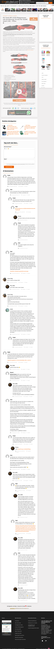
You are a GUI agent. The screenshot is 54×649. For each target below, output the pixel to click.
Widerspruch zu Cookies (32, 622)
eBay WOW (38, 5)
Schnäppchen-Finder (19, 624)
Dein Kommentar (8, 146)
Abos (42, 73)
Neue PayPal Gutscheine (19, 635)
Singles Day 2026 (18, 633)
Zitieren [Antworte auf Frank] (25, 186)
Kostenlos (44, 5)
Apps (42, 77)
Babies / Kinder (44, 79)
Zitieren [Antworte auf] (25, 282)
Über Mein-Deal (18, 622)
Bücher (43, 85)
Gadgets (8, 5)
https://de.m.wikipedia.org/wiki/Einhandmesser (19, 271)
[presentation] (5, 148)
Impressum (17, 620)
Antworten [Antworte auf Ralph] (21, 362)
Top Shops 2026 (18, 629)
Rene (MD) (12, 285)
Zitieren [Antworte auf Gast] (28, 273)
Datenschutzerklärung (32, 620)
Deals (3, 5)
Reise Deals (21, 5)
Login (50, 0)
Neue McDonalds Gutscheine (20, 639)
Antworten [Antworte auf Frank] (21, 186)
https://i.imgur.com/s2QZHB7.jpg (24, 449)
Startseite (5, 15)
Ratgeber (33, 5)
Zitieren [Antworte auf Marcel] (28, 380)
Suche (50, 2)
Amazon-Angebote (45, 75)
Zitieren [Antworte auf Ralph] (25, 362)
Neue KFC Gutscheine (19, 637)
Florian (19, 216)
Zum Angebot (19, 100)
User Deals (27, 5)
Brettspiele (43, 83)
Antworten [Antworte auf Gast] (23, 273)
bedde (11, 309)
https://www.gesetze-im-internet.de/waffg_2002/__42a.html (19, 360)
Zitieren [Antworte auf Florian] (17, 452)
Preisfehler (43, 629)
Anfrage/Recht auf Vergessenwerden (31, 625)
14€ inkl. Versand (30, 50)
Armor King (10, 278)
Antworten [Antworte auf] (21, 282)
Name (5, 159)
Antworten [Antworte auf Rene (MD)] (23, 289)
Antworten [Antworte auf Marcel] (23, 380)
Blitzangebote (14, 5)
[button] (5, 148)
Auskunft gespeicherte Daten (33, 628)
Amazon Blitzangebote (19, 627)
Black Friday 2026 (18, 631)
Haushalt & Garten (12, 15)
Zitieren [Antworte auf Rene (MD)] (28, 289)
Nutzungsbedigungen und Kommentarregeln (17, 164)
